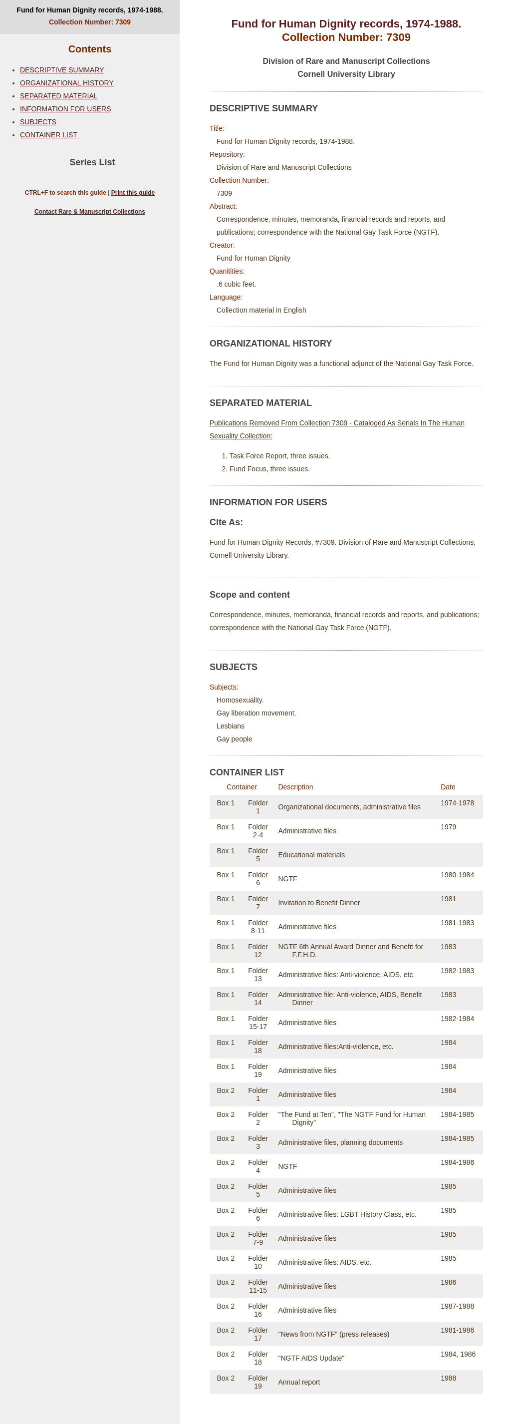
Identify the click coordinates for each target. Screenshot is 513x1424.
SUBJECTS (38, 122)
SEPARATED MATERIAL (59, 96)
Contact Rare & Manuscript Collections (89, 211)
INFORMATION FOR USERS (65, 109)
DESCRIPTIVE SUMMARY (62, 70)
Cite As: (226, 522)
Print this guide (133, 192)
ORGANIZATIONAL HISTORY (67, 83)
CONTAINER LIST (48, 135)
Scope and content (250, 595)
